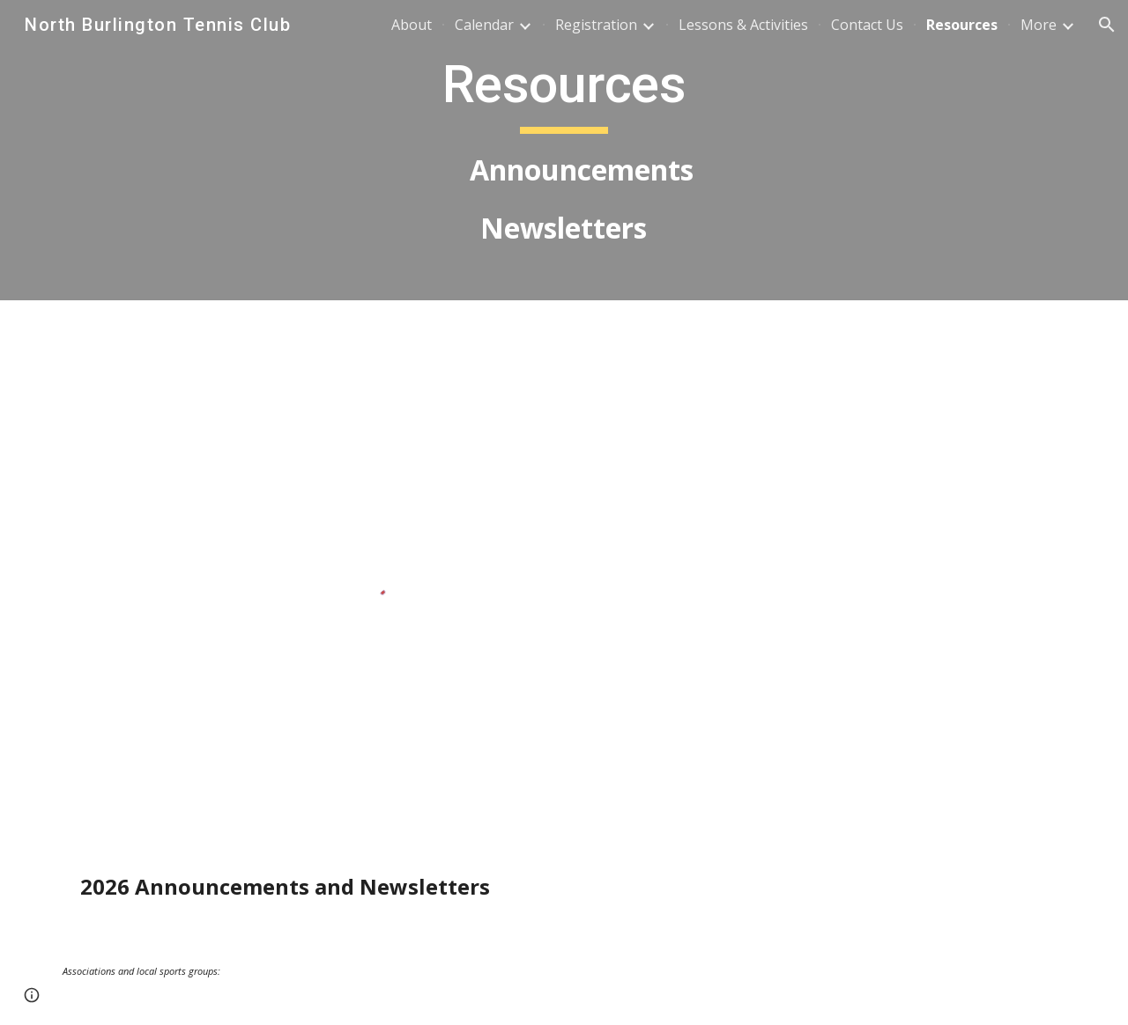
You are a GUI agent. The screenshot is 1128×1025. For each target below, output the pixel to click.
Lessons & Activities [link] (743, 24)
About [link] (411, 24)
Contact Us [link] (867, 24)
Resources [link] (962, 24)
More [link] (1038, 24)
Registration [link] (596, 24)
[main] (564, 150)
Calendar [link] (484, 24)
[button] (1107, 25)
